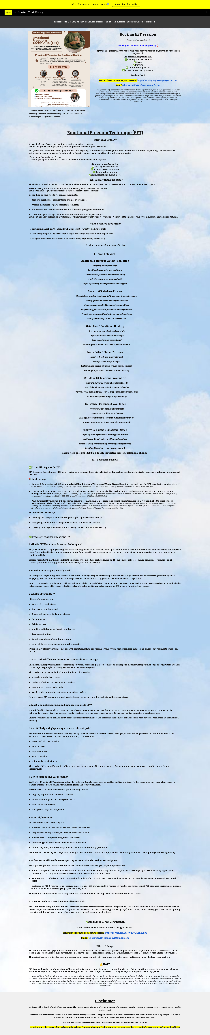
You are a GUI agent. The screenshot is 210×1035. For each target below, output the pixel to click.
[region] (105, 4)
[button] (207, 12)
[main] (105, 21)
